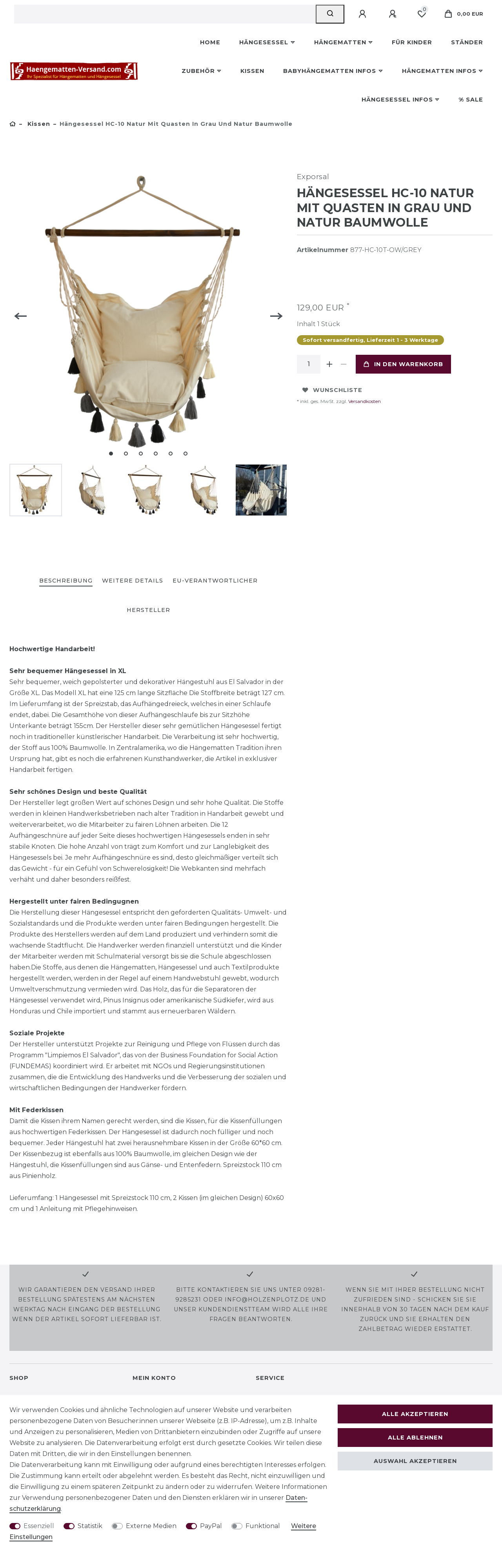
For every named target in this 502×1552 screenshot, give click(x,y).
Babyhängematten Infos (329, 70)
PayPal (211, 1526)
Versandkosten (364, 401)
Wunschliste (332, 390)
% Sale (470, 99)
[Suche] (330, 14)
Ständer (467, 42)
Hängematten (340, 42)
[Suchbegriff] (165, 14)
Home (210, 42)
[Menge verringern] (344, 364)
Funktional (263, 1526)
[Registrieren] (393, 14)
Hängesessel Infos (397, 99)
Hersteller (148, 610)
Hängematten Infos (439, 70)
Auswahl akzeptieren (415, 1461)
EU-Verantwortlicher (215, 580)
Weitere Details (132, 580)
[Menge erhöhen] (330, 364)
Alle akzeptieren (415, 1414)
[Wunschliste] (421, 14)
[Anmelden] (363, 14)
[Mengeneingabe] (308, 364)
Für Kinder (412, 42)
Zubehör (198, 70)
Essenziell (39, 1526)
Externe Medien (151, 1526)
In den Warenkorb (403, 364)
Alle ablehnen (415, 1437)
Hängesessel (263, 42)
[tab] (66, 581)
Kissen (252, 70)
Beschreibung (66, 580)
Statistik (90, 1526)
